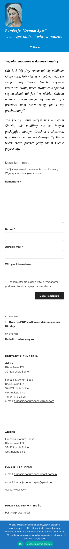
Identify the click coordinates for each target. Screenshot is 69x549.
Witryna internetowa (18, 264)
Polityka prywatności (17, 512)
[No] (64, 534)
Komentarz (13, 181)
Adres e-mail (14, 246)
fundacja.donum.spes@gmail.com (34, 401)
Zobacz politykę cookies (39, 544)
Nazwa (10, 229)
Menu (34, 47)
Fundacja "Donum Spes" (26, 30)
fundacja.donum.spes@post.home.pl (35, 474)
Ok (20, 544)
